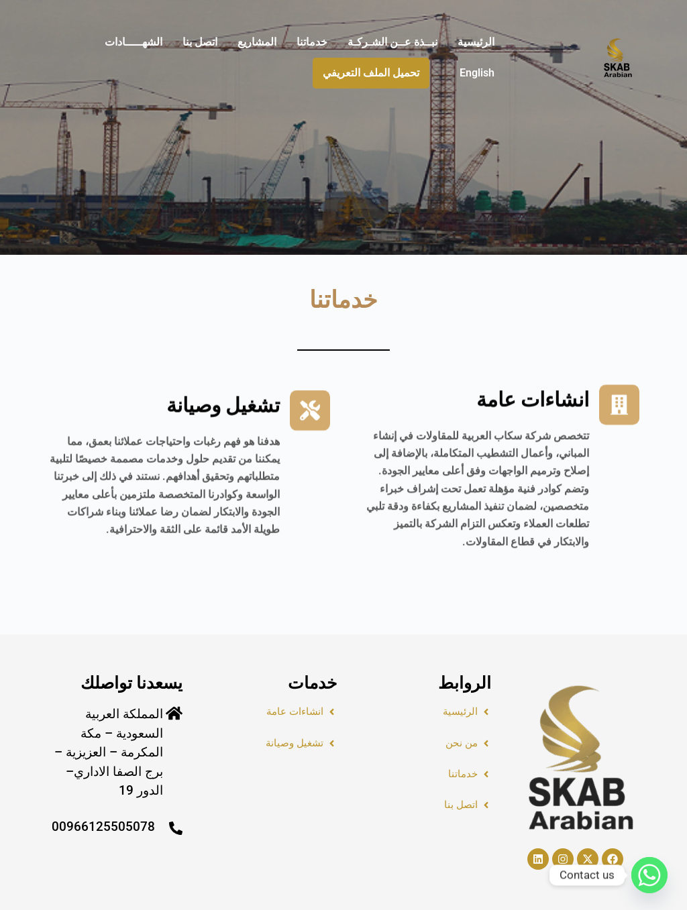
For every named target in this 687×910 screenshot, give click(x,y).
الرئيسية (476, 42)
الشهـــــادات (133, 42)
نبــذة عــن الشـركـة (392, 42)
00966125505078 (103, 826)
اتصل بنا (199, 42)
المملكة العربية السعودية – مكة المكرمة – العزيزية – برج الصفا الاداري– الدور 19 (108, 752)
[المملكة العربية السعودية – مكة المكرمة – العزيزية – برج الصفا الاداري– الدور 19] (174, 713)
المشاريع (256, 42)
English (477, 72)
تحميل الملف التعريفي (371, 72)
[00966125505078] (175, 828)
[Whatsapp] (649, 875)
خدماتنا (312, 42)
